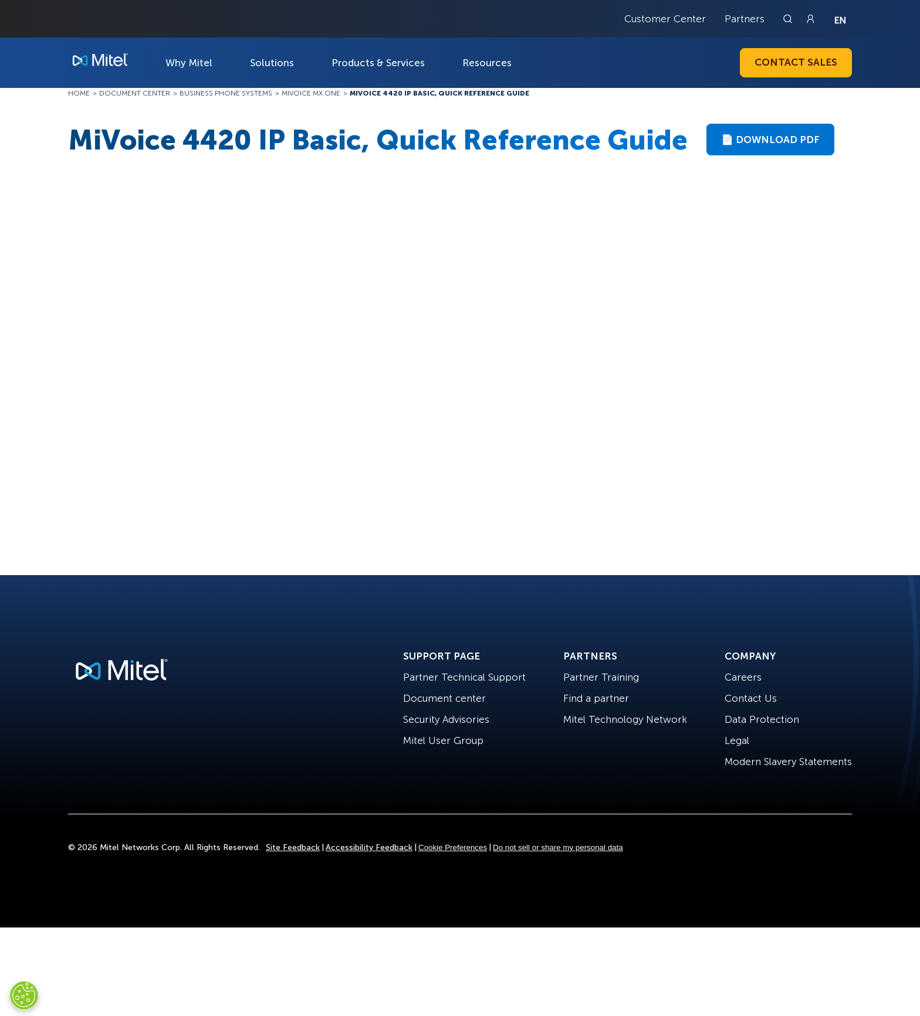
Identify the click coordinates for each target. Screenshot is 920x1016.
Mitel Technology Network (625, 719)
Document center (444, 698)
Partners (745, 19)
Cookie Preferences (452, 847)
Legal (737, 740)
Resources (487, 63)
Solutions (272, 63)
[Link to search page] (789, 19)
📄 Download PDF (770, 139)
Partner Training (601, 677)
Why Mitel (188, 63)
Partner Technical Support (464, 677)
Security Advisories (446, 719)
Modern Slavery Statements (788, 761)
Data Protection (762, 719)
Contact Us (751, 698)
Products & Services (378, 63)
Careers (743, 677)
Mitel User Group (443, 740)
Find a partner (596, 698)
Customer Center (665, 19)
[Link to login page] (810, 19)
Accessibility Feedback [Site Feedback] (369, 847)
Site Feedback (293, 847)
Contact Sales (796, 62)
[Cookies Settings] (24, 995)
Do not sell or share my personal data (558, 847)
